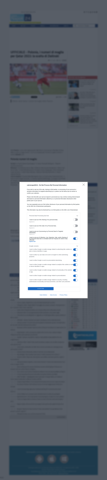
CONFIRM (40, 288)
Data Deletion (43, 295)
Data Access (53, 295)
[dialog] (53, 240)
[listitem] (53, 216)
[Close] (84, 185)
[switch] (75, 219)
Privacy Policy (63, 295)
